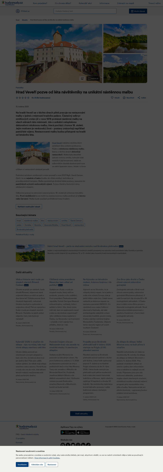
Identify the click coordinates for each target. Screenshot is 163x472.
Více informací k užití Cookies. (47, 458)
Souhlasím (22, 464)
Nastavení (52, 464)
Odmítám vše (37, 464)
